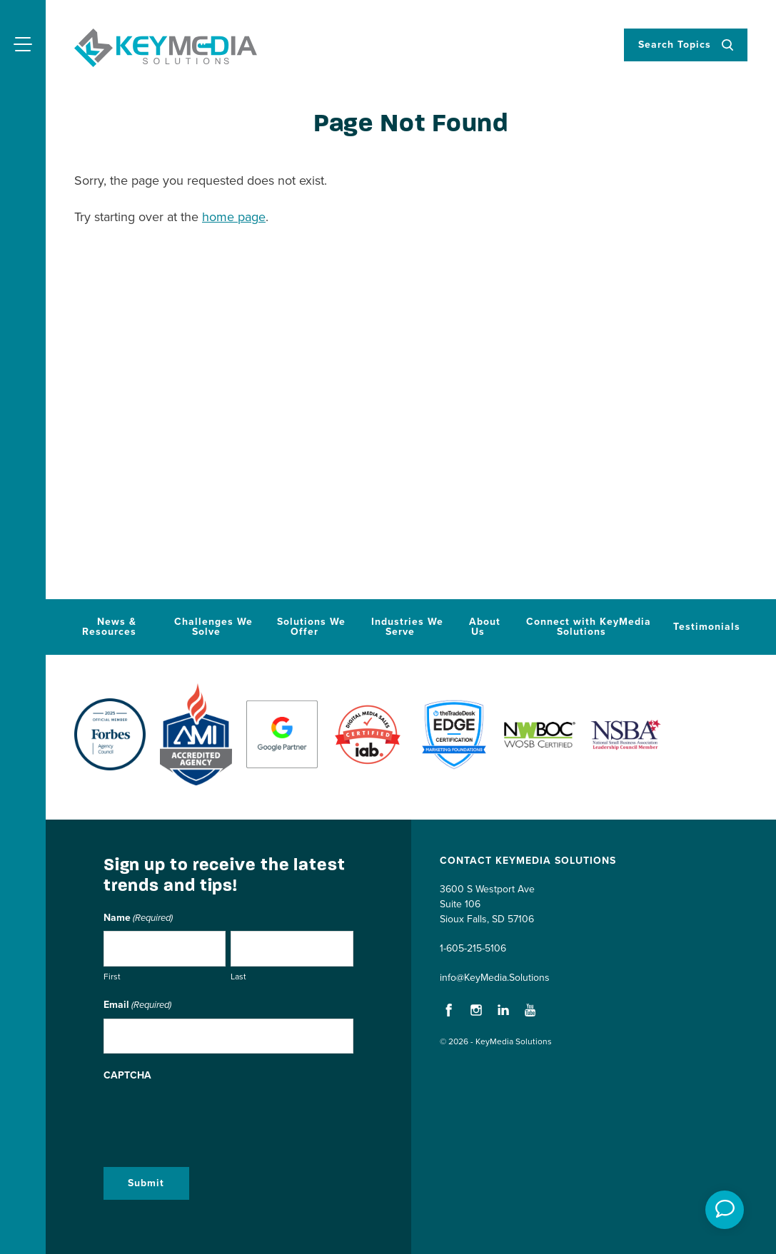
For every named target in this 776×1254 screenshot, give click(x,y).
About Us (484, 627)
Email (137, 1006)
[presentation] (212, 1116)
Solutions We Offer (311, 627)
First (112, 977)
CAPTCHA (127, 1075)
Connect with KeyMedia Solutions (588, 627)
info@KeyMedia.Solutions (495, 978)
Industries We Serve (407, 627)
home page (234, 217)
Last (238, 977)
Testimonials (706, 627)
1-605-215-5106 (473, 948)
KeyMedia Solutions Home (165, 48)
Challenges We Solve (213, 627)
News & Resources (109, 627)
